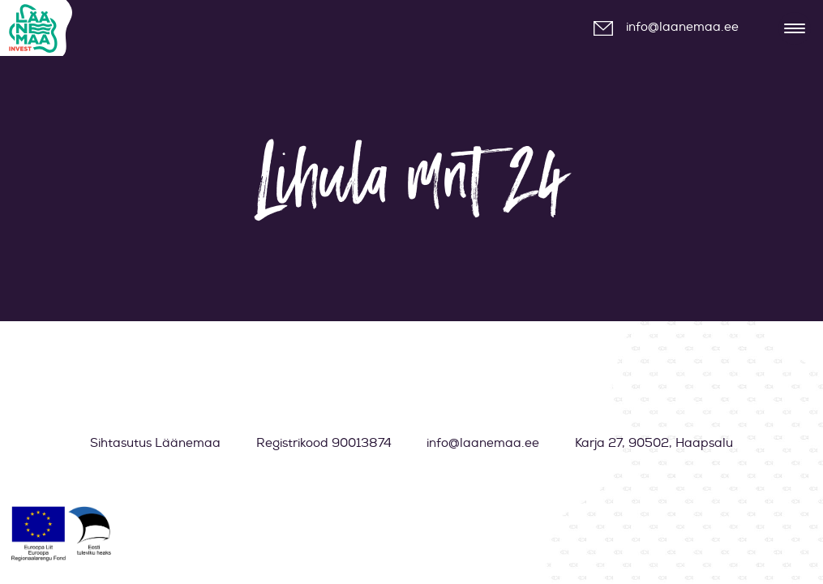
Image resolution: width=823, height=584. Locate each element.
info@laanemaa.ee (682, 27)
